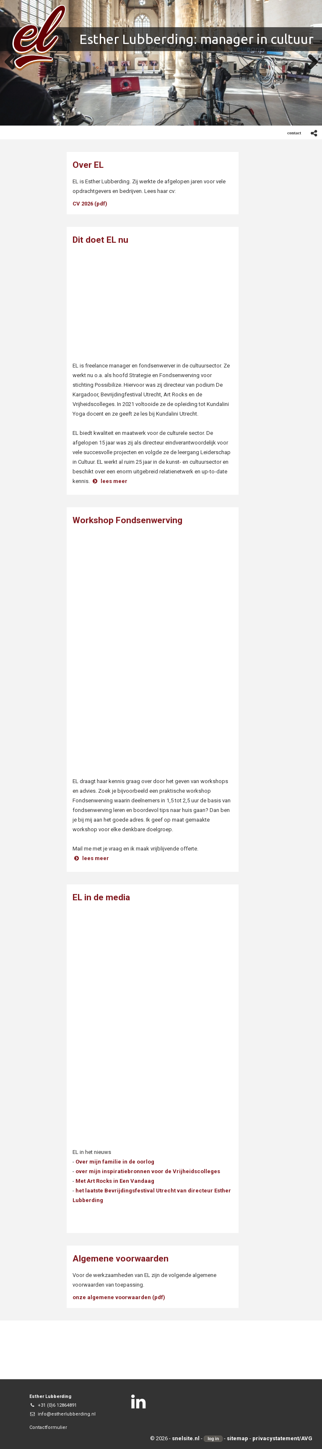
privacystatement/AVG (282, 1438)
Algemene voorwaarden (121, 1259)
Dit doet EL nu (100, 240)
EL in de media (101, 897)
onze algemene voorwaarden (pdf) (119, 1297)
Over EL (88, 165)
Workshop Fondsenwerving (127, 520)
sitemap (237, 1438)
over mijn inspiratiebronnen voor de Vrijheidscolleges (147, 1171)
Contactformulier (48, 1427)
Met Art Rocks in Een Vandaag (114, 1181)
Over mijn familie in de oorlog (114, 1162)
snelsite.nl (186, 1438)
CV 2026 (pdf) (90, 203)
